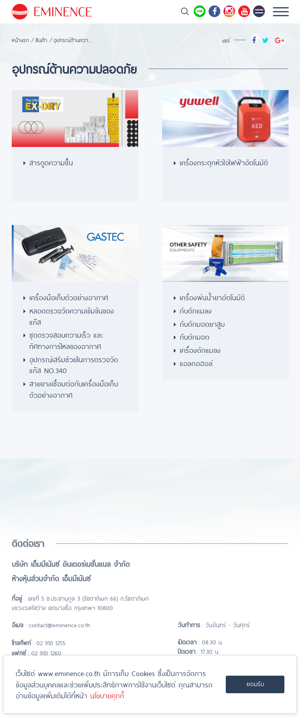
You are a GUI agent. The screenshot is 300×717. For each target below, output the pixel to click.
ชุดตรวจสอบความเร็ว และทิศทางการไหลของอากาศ (66, 340)
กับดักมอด (194, 336)
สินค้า (41, 40)
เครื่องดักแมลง (200, 349)
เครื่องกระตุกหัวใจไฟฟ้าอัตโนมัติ (224, 162)
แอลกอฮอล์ (196, 363)
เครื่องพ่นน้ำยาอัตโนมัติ (212, 297)
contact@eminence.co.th (59, 638)
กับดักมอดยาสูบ (202, 323)
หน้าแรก (20, 40)
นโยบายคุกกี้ (107, 695)
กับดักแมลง (196, 310)
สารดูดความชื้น (51, 162)
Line (199, 11)
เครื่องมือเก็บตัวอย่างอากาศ (68, 297)
